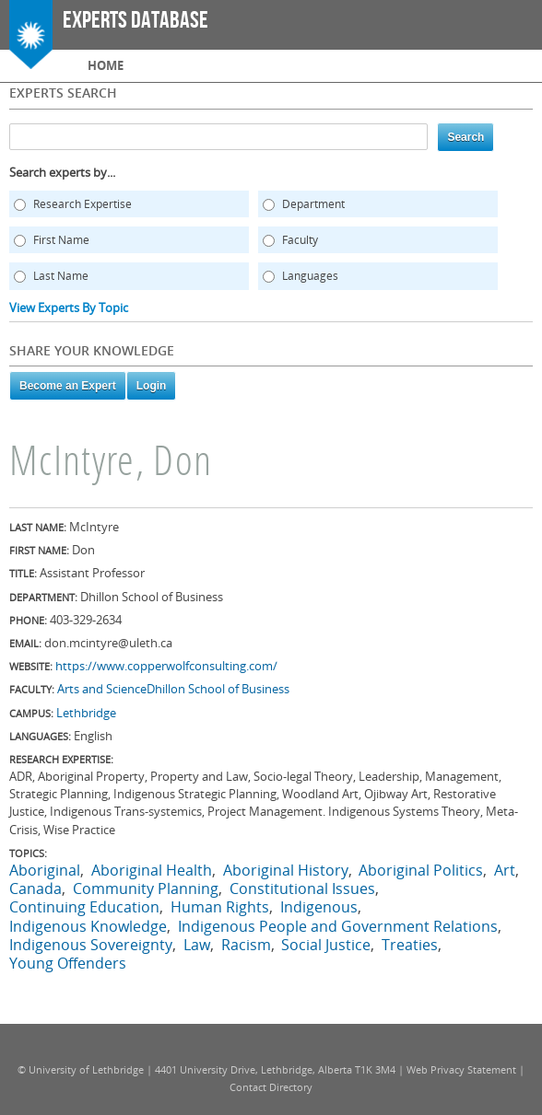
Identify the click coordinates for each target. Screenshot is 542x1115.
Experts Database (135, 20)
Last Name (60, 276)
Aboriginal (44, 870)
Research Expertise (82, 204)
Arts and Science (102, 688)
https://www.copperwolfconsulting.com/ (166, 665)
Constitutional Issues (302, 888)
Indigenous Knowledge (88, 926)
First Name (61, 240)
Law (196, 945)
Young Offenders (67, 963)
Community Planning (145, 888)
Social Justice (326, 945)
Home (106, 65)
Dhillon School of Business (218, 688)
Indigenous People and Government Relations (338, 926)
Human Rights (220, 907)
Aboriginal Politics (421, 870)
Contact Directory (271, 1087)
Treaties (410, 945)
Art (504, 870)
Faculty (300, 240)
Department (313, 204)
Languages (310, 276)
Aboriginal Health (151, 870)
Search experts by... (62, 172)
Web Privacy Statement (461, 1069)
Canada (35, 888)
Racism (246, 945)
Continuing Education (84, 907)
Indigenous (319, 907)
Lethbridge (86, 712)
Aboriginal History (285, 870)
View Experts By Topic (68, 307)
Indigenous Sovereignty (90, 945)
